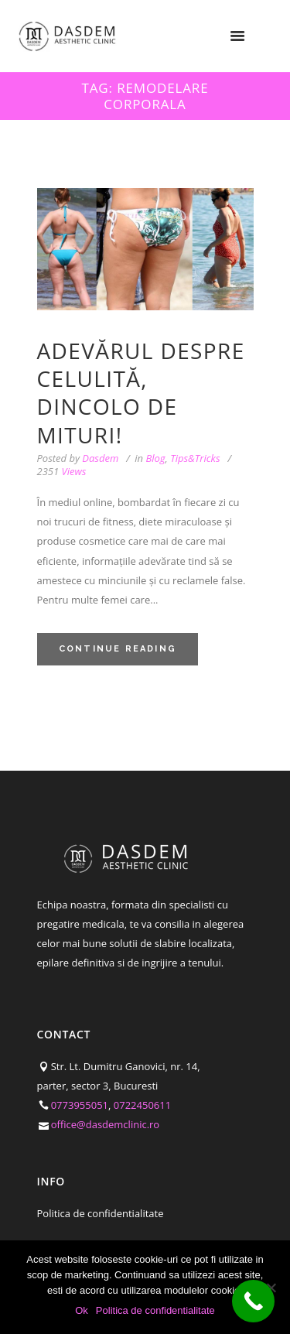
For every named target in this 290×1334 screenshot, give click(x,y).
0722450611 (142, 1105)
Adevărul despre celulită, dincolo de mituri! (141, 393)
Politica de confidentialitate (100, 1213)
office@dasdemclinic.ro (105, 1124)
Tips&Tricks (195, 458)
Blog (155, 458)
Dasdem (100, 458)
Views (62, 471)
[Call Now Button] (253, 1301)
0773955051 (79, 1105)
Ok (81, 1310)
